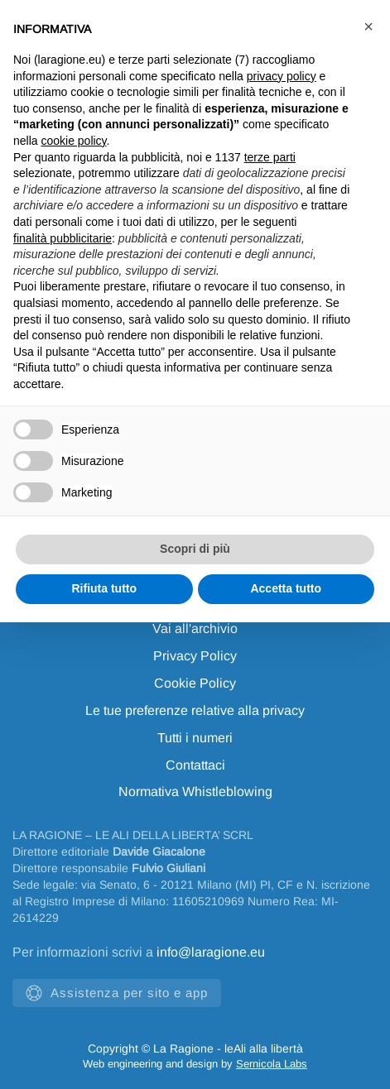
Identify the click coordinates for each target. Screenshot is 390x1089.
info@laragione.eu (210, 952)
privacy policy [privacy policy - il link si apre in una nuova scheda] (281, 76)
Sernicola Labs (271, 1064)
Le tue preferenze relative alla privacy (195, 710)
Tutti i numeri (195, 738)
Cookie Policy (195, 683)
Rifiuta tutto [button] (104, 588)
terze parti (270, 157)
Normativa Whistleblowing (195, 791)
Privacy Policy (195, 656)
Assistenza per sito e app (117, 993)
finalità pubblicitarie (62, 238)
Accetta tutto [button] (285, 588)
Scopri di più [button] (195, 548)
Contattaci (195, 765)
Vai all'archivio (195, 628)
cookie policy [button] (73, 140)
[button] (368, 26)
